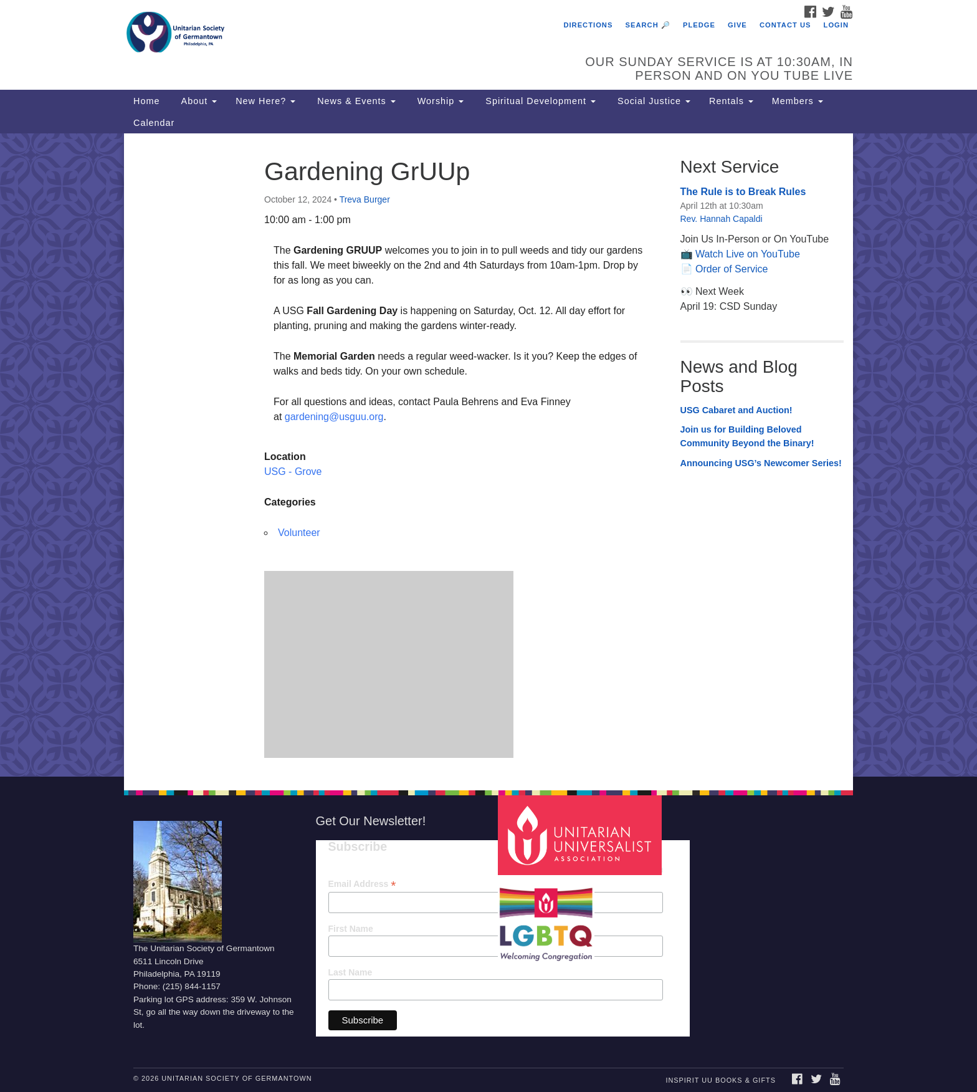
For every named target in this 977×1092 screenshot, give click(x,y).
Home (146, 101)
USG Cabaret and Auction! (736, 410)
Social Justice (652, 101)
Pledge (699, 25)
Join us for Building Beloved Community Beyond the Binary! (747, 436)
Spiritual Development (539, 101)
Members (797, 101)
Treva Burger (365, 199)
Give (737, 25)
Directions (587, 25)
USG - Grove (293, 471)
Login (836, 25)
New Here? (265, 101)
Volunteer (299, 532)
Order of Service (731, 269)
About (197, 101)
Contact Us (785, 25)
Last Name (350, 972)
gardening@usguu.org (334, 416)
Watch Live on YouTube (747, 254)
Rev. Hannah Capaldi (721, 219)
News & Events (355, 101)
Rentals (731, 101)
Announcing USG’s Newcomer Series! (761, 463)
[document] (488, 455)
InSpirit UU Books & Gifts (720, 1080)
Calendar (153, 123)
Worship (439, 101)
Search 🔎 (648, 25)
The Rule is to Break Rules (743, 191)
